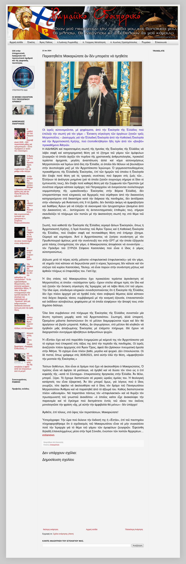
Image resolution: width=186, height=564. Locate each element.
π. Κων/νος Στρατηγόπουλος (123, 42)
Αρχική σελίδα (91, 529)
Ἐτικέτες (31, 42)
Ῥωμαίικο (146, 42)
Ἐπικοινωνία (161, 42)
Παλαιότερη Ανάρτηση (134, 529)
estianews (48, 435)
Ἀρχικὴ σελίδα (16, 42)
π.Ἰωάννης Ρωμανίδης (67, 42)
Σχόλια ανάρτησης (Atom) (63, 534)
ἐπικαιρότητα (54, 445)
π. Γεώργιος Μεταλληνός (94, 42)
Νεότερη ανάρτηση (50, 529)
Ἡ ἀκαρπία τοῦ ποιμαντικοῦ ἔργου (30, 253)
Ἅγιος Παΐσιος (46, 42)
